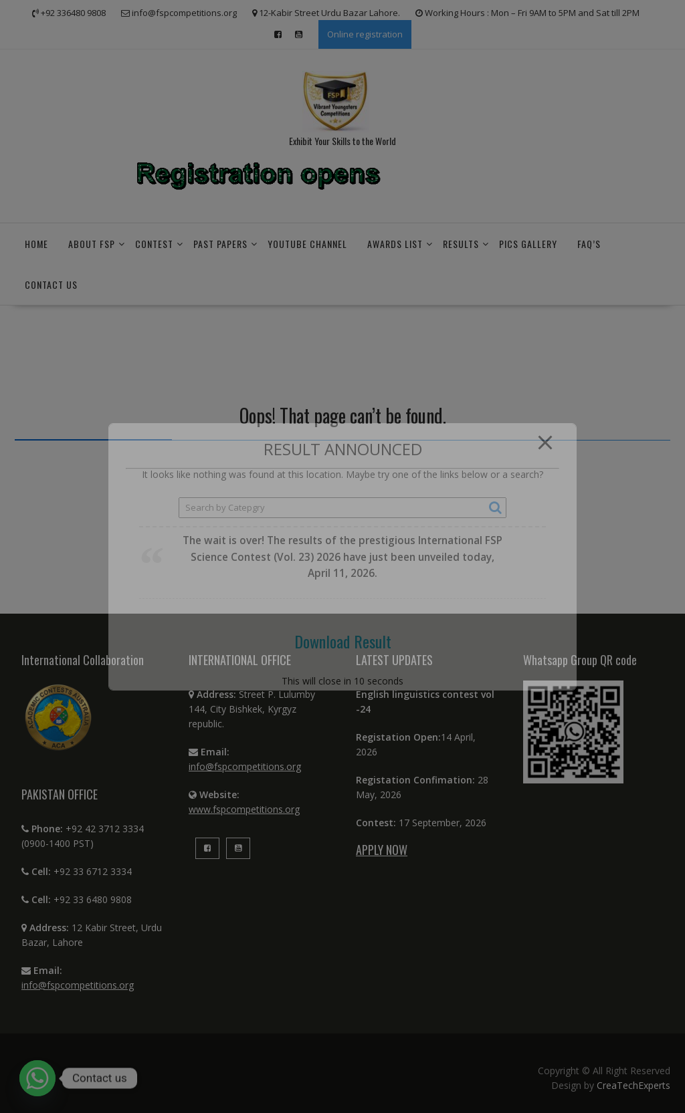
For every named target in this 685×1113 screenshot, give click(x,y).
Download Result (342, 641)
